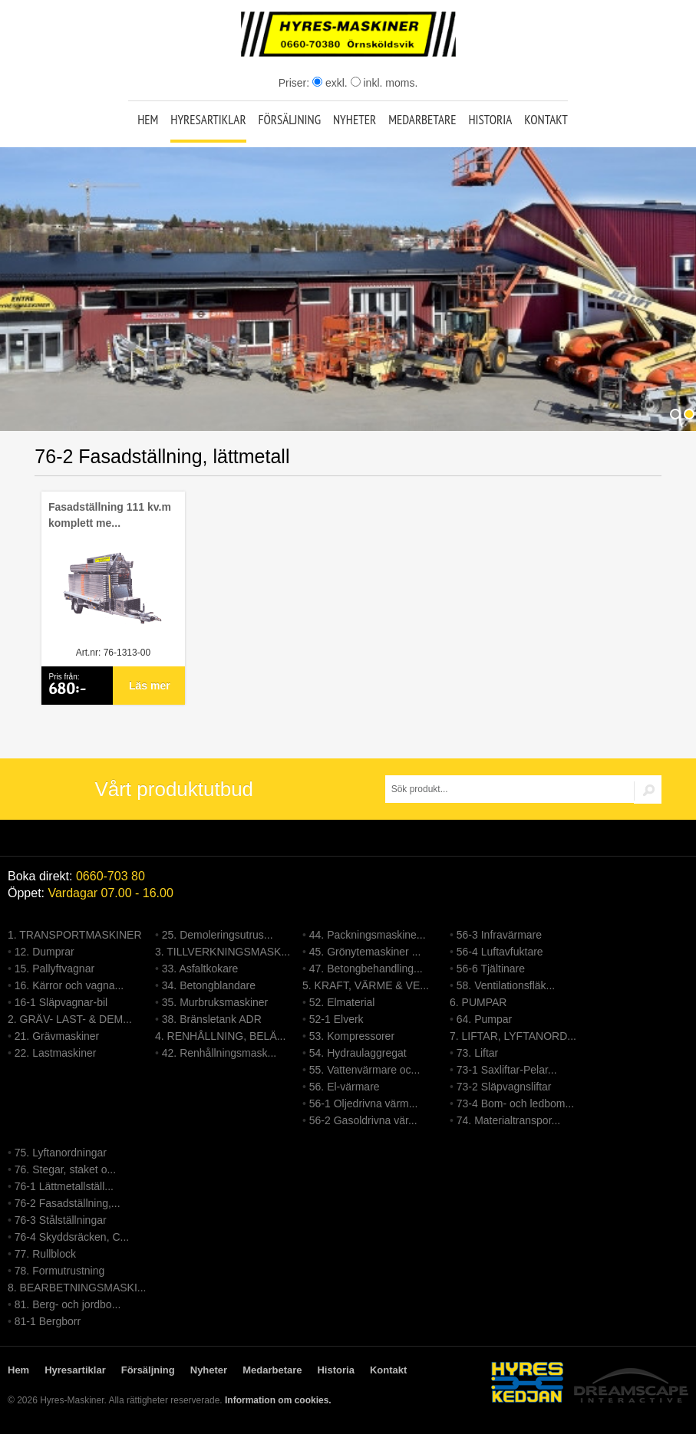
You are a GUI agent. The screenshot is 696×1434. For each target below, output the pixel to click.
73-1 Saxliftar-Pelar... (507, 1070)
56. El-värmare (344, 1086)
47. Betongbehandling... (366, 968)
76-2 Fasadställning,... (67, 1203)
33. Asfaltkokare (200, 968)
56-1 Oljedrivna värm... (363, 1103)
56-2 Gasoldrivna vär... (363, 1120)
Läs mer (149, 685)
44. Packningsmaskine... (367, 935)
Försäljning (289, 119)
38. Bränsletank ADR (212, 1019)
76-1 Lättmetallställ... (64, 1186)
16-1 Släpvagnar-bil (61, 1002)
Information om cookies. (278, 1400)
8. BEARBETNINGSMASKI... (77, 1287)
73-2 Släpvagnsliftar (504, 1086)
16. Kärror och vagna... (69, 985)
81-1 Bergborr (48, 1321)
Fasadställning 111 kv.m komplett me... (109, 515)
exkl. (330, 83)
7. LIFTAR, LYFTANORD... (513, 1036)
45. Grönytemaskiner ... (365, 952)
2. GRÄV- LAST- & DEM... (70, 1019)
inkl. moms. (384, 83)
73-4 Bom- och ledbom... (515, 1103)
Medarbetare (422, 119)
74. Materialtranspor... (508, 1120)
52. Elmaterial (342, 1002)
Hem (147, 119)
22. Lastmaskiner (56, 1053)
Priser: (295, 83)
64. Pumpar (484, 1019)
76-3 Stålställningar (61, 1220)
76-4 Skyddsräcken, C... (72, 1237)
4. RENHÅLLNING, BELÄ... (220, 1036)
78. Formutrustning (60, 1271)
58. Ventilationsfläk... (506, 985)
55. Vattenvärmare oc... (364, 1070)
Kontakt (546, 119)
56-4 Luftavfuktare (500, 952)
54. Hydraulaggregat (358, 1053)
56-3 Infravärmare (499, 935)
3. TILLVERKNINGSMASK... (222, 952)
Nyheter (354, 119)
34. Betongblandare (209, 985)
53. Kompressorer (351, 1036)
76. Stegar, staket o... (65, 1169)
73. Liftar (477, 1053)
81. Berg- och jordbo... (68, 1304)
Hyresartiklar (208, 119)
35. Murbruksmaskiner (215, 1002)
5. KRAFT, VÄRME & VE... (365, 985)
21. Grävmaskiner (57, 1036)
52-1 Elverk (336, 1019)
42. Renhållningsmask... (219, 1053)
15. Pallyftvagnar (54, 968)
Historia (490, 119)
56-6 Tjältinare (491, 968)
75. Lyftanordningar (61, 1152)
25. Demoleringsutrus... (217, 935)
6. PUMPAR (478, 1002)
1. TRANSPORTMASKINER (75, 935)
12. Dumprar (44, 952)
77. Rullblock (45, 1254)
